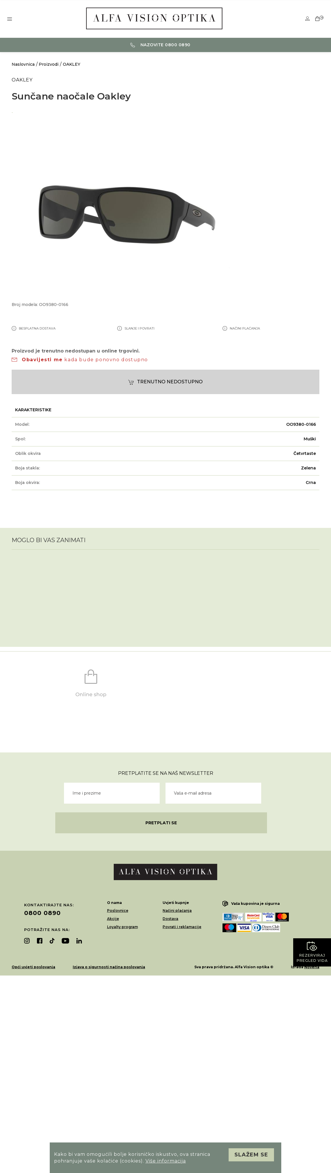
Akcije (113, 918)
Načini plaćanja (177, 910)
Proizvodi (48, 64)
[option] (165, 111)
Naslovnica (23, 64)
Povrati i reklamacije (182, 927)
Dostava (170, 918)
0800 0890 (42, 912)
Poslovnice (117, 910)
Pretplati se (161, 822)
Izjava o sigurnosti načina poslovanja (109, 967)
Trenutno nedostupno (165, 382)
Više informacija (165, 1161)
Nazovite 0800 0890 (160, 44)
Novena (311, 967)
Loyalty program (122, 927)
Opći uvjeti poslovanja (33, 967)
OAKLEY (71, 64)
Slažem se (251, 1154)
